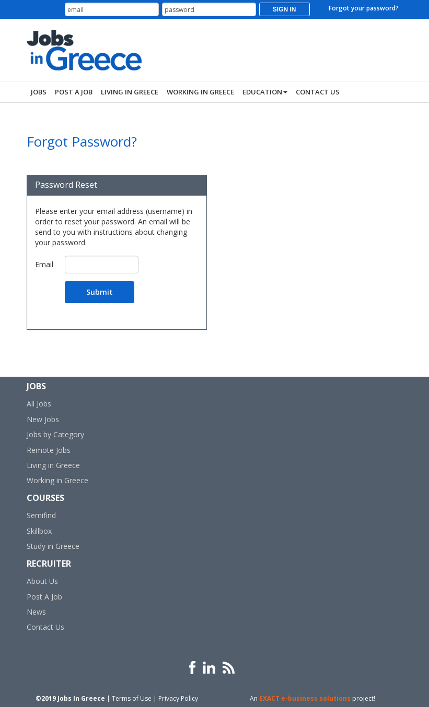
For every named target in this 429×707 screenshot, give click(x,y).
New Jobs (43, 419)
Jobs (39, 92)
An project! (312, 698)
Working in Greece (57, 480)
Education (264, 92)
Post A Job (44, 597)
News (36, 612)
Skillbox (39, 531)
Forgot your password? (364, 8)
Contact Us (318, 92)
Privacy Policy (178, 698)
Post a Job (73, 92)
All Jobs (39, 404)
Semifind (41, 515)
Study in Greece (53, 546)
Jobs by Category (55, 434)
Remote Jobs (49, 450)
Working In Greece (200, 92)
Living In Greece (129, 92)
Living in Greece (53, 465)
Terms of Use (132, 698)
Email (44, 264)
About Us (42, 581)
